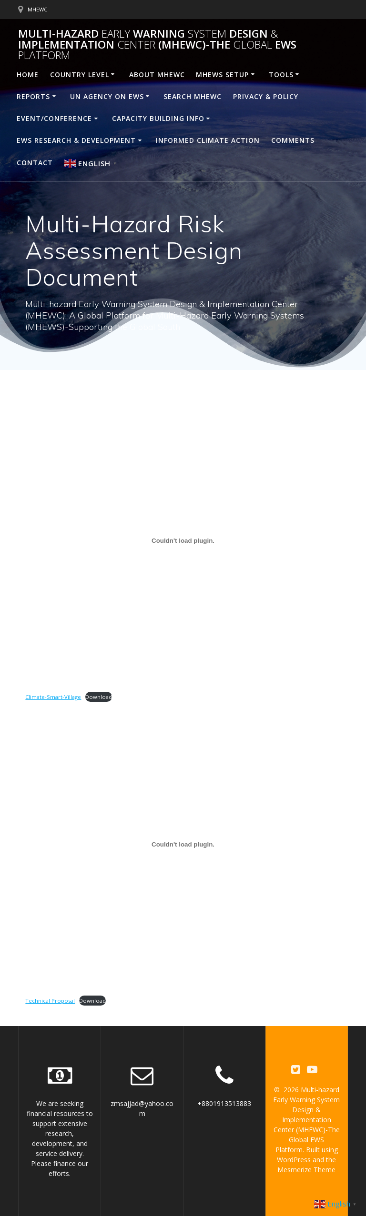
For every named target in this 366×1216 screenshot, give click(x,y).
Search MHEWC (192, 96)
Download (98, 696)
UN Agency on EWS (107, 96)
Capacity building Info (158, 118)
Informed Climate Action (208, 140)
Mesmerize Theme (306, 1169)
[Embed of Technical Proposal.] (182, 844)
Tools (281, 74)
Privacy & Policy (265, 96)
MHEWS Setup (222, 74)
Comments (293, 140)
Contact (35, 162)
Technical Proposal (50, 1000)
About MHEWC (157, 74)
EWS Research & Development (76, 140)
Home (28, 74)
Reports (33, 96)
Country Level (79, 74)
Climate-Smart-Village (53, 696)
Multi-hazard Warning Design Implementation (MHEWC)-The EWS (157, 44)
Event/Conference (54, 118)
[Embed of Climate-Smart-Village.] (182, 540)
